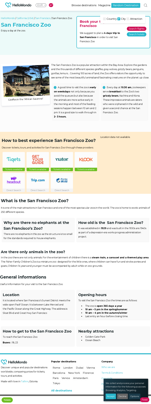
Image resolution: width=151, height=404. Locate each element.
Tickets (7, 400)
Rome (56, 367)
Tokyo (56, 383)
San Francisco (42, 18)
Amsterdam (80, 378)
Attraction (134, 18)
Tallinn (24, 381)
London (68, 367)
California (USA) (25, 18)
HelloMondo (8, 18)
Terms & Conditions (112, 372)
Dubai (79, 367)
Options (134, 396)
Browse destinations (84, 5)
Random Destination (126, 5)
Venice (66, 378)
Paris (56, 378)
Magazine (104, 5)
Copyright (107, 378)
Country (110, 18)
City (121, 18)
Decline (122, 396)
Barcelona (59, 372)
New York (74, 372)
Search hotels (136, 34)
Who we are (108, 367)
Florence (88, 372)
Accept (111, 396)
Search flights (136, 28)
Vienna (90, 367)
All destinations (61, 390)
